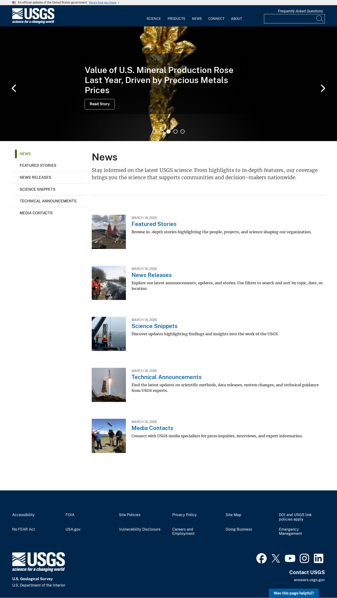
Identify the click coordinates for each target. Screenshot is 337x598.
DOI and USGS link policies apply (295, 517)
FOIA (70, 515)
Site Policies (129, 515)
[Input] (294, 18)
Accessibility (23, 515)
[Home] (33, 22)
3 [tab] (168, 131)
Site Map (233, 515)
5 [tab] (182, 131)
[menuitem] (153, 16)
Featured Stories (38, 165)
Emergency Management (290, 531)
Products (176, 19)
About (236, 19)
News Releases (35, 177)
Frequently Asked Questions (300, 11)
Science (154, 19)
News (197, 19)
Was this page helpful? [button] (294, 593)
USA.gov (73, 529)
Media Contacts (36, 213)
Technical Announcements (48, 201)
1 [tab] (154, 131)
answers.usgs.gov (309, 580)
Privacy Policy (184, 515)
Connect (216, 19)
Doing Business (239, 529)
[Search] (320, 18)
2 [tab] (161, 131)
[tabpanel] (168, 83)
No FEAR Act (23, 529)
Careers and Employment (183, 531)
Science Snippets (37, 189)
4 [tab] (175, 131)
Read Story (100, 104)
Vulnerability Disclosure (140, 529)
